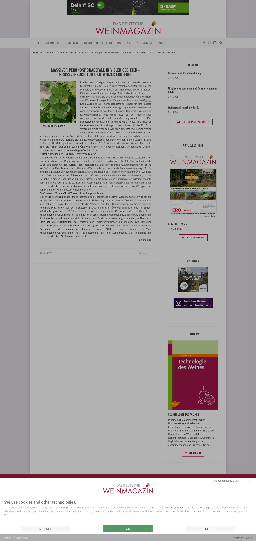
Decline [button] (210, 528)
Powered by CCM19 (242, 537)
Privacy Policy (21, 537)
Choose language (222, 480)
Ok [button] (128, 528)
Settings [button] (45, 528)
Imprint (8, 537)
